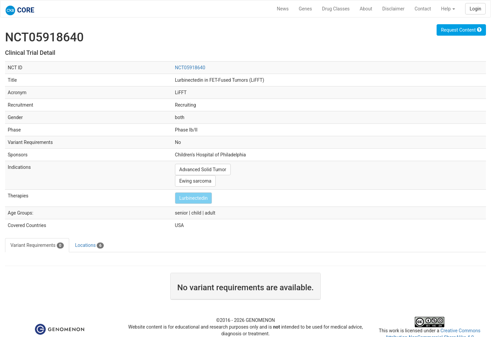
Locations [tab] (89, 245)
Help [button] (448, 8)
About (366, 8)
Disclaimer (393, 8)
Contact (422, 8)
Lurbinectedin (193, 198)
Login (475, 8)
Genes (305, 8)
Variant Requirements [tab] (37, 245)
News (282, 8)
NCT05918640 (190, 67)
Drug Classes (336, 8)
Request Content (461, 30)
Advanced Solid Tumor (202, 169)
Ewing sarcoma (195, 181)
